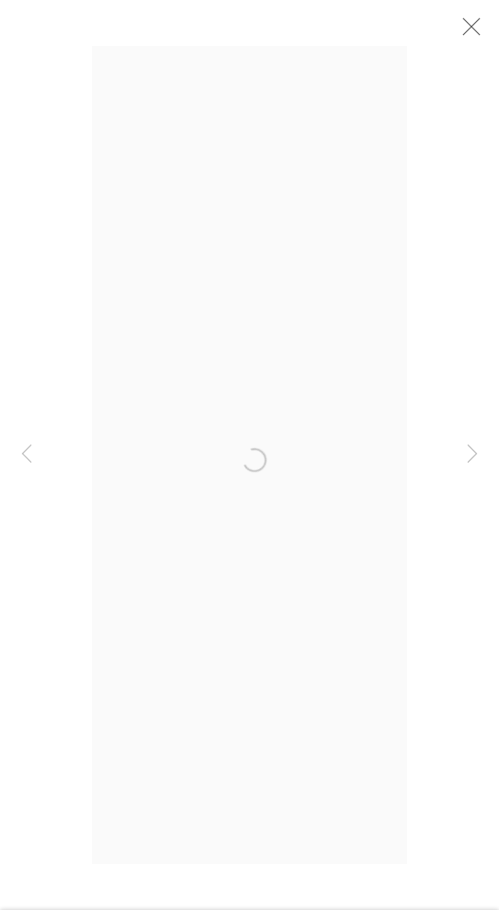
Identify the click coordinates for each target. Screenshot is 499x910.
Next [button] (472, 455)
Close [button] (467, 32)
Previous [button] (26, 455)
